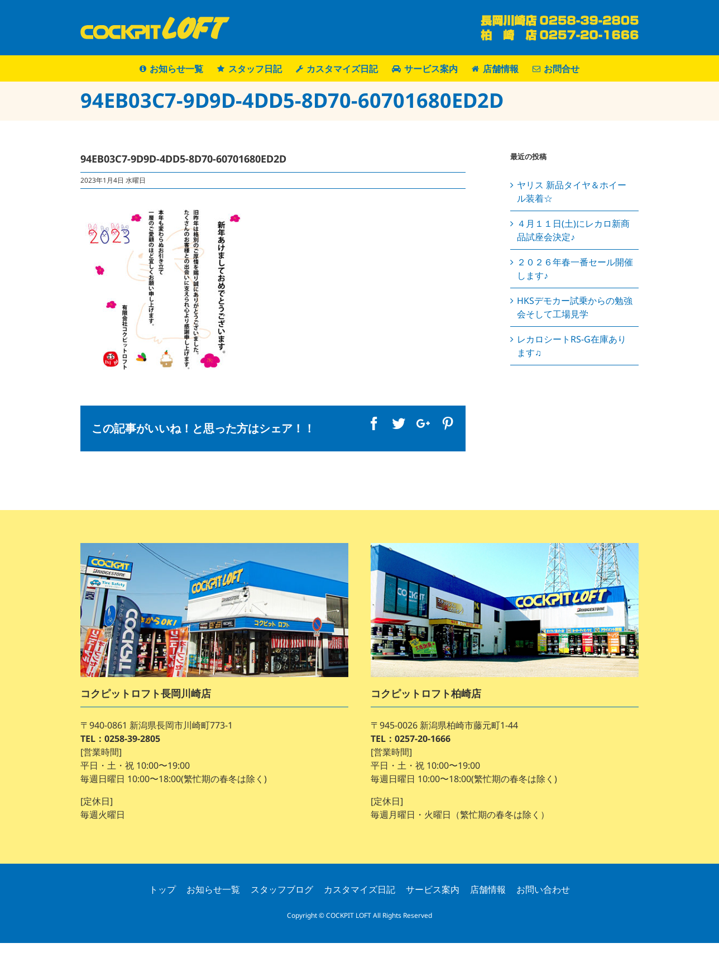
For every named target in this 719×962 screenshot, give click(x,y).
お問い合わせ (543, 889)
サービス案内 (432, 889)
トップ (162, 889)
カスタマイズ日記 (359, 889)
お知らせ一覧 (213, 889)
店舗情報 (488, 889)
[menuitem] (178, 68)
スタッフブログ (282, 889)
